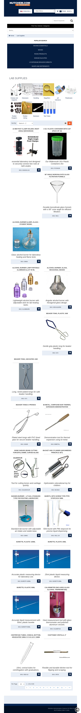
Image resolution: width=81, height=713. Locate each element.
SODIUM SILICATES (40, 58)
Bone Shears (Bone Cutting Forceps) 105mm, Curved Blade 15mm (26, 453)
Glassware (25, 98)
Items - (64, 11)
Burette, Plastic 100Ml (25, 542)
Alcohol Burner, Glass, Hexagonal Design (57, 269)
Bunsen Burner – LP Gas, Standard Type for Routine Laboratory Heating (25, 498)
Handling (36, 98)
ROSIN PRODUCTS (40, 54)
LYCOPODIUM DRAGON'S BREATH (40, 62)
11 (62, 687)
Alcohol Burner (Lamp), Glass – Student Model (26, 223)
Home (11, 35)
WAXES (40, 50)
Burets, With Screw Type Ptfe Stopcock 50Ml (57, 497)
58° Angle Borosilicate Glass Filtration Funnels (57, 175)
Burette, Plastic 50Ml (26, 587)
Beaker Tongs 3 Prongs (26, 405)
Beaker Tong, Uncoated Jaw (26, 359)
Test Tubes (47, 116)
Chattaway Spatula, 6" (57, 635)
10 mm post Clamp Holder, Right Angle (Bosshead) (26, 130)
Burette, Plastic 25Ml (57, 542)
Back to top (77, 710)
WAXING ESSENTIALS (40, 46)
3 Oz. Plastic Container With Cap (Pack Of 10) (57, 130)
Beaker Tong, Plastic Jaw (57, 313)
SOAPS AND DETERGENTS (40, 66)
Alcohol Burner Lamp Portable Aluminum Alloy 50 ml (25, 269)
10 (57, 687)
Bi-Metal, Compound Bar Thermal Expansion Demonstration (57, 406)
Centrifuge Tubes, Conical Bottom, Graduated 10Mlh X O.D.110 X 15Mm (26, 636)
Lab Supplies (21, 35)
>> (69, 687)
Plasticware (68, 98)
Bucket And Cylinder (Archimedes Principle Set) (57, 451)
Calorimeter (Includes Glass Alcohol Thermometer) (57, 588)
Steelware (36, 116)
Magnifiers (47, 98)
